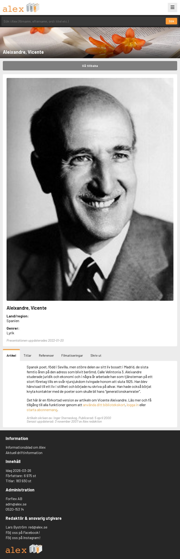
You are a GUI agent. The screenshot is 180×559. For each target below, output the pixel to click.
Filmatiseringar (72, 355)
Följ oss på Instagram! (23, 537)
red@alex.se (37, 527)
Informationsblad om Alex (26, 447)
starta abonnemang (42, 409)
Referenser (46, 355)
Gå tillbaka (90, 66)
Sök (171, 21)
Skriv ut (95, 355)
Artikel (11, 355)
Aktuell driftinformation (24, 452)
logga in (133, 404)
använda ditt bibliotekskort (104, 404)
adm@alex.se (16, 504)
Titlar (27, 355)
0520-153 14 (15, 509)
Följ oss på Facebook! (23, 532)
